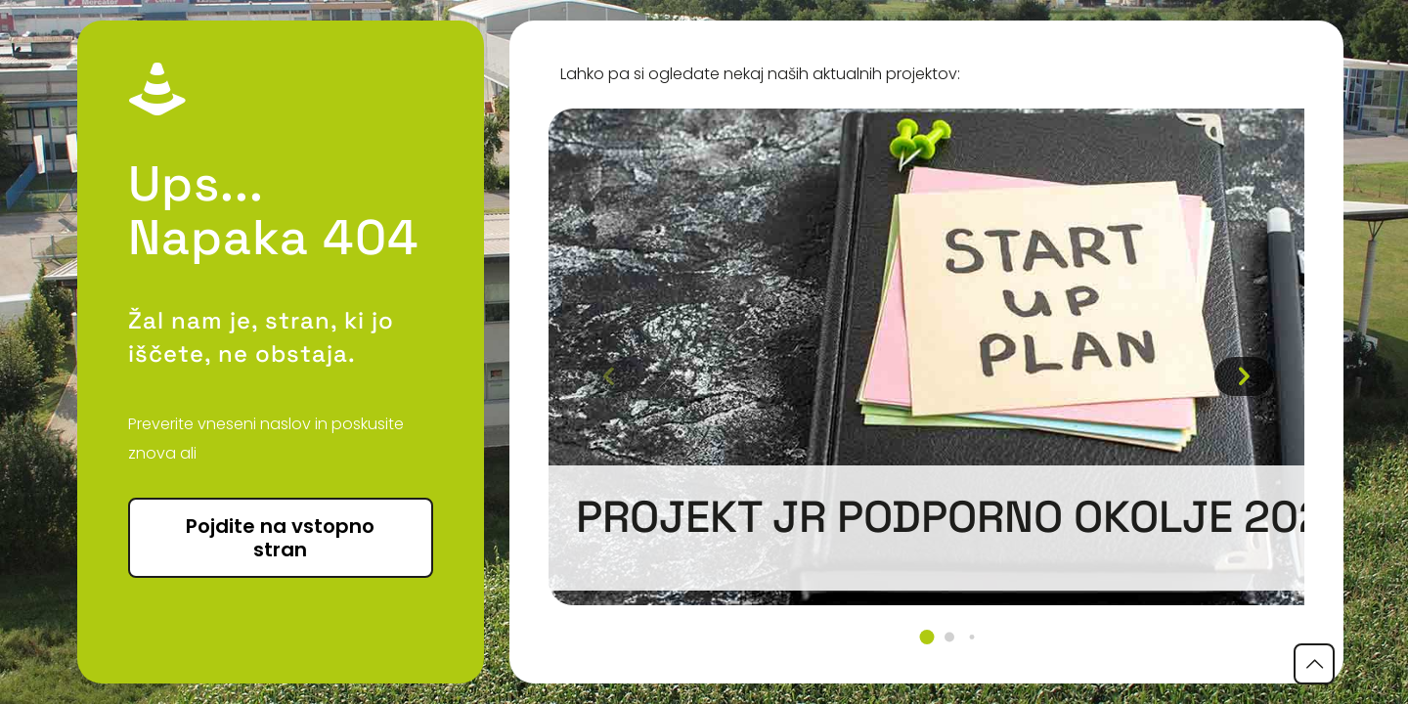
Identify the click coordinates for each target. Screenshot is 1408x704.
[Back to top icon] (1314, 663)
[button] (926, 637)
